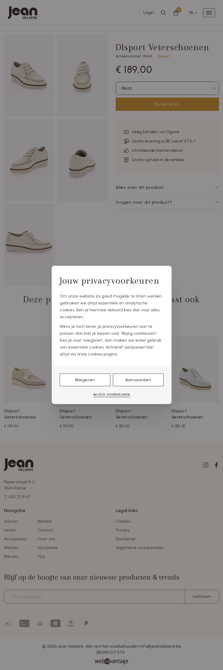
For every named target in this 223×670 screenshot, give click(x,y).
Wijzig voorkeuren (111, 394)
